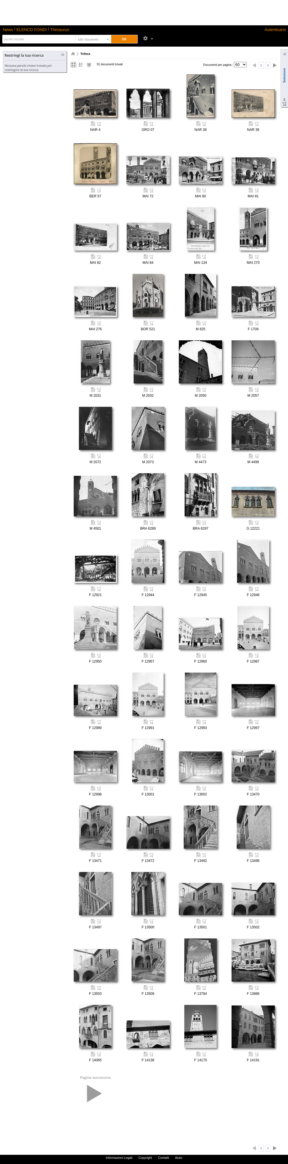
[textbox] (38, 39)
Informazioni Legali (119, 1157)
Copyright (145, 1157)
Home (73, 54)
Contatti (163, 1157)
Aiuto (178, 1157)
